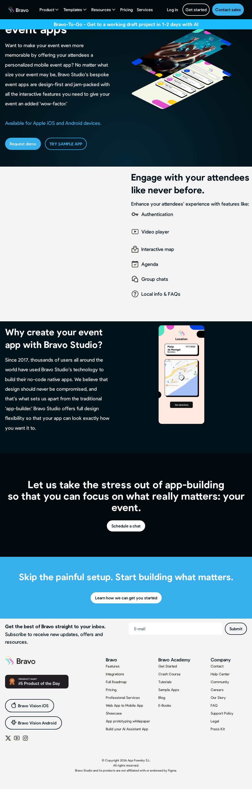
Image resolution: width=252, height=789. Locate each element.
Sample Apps (168, 689)
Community (220, 682)
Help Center (220, 674)
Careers (217, 689)
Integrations (115, 674)
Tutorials (165, 682)
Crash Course (169, 674)
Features (113, 666)
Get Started (167, 666)
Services (145, 9)
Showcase (114, 713)
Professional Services (123, 697)
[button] (50, 9)
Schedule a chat (126, 525)
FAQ (214, 705)
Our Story (218, 697)
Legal (215, 721)
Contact (217, 666)
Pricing (126, 9)
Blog (161, 697)
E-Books (164, 705)
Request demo (23, 143)
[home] (18, 9)
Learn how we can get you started (126, 597)
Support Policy (222, 713)
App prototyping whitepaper (128, 721)
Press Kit (218, 729)
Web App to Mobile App (124, 705)
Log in (172, 9)
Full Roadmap (116, 682)
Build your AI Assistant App (127, 729)
